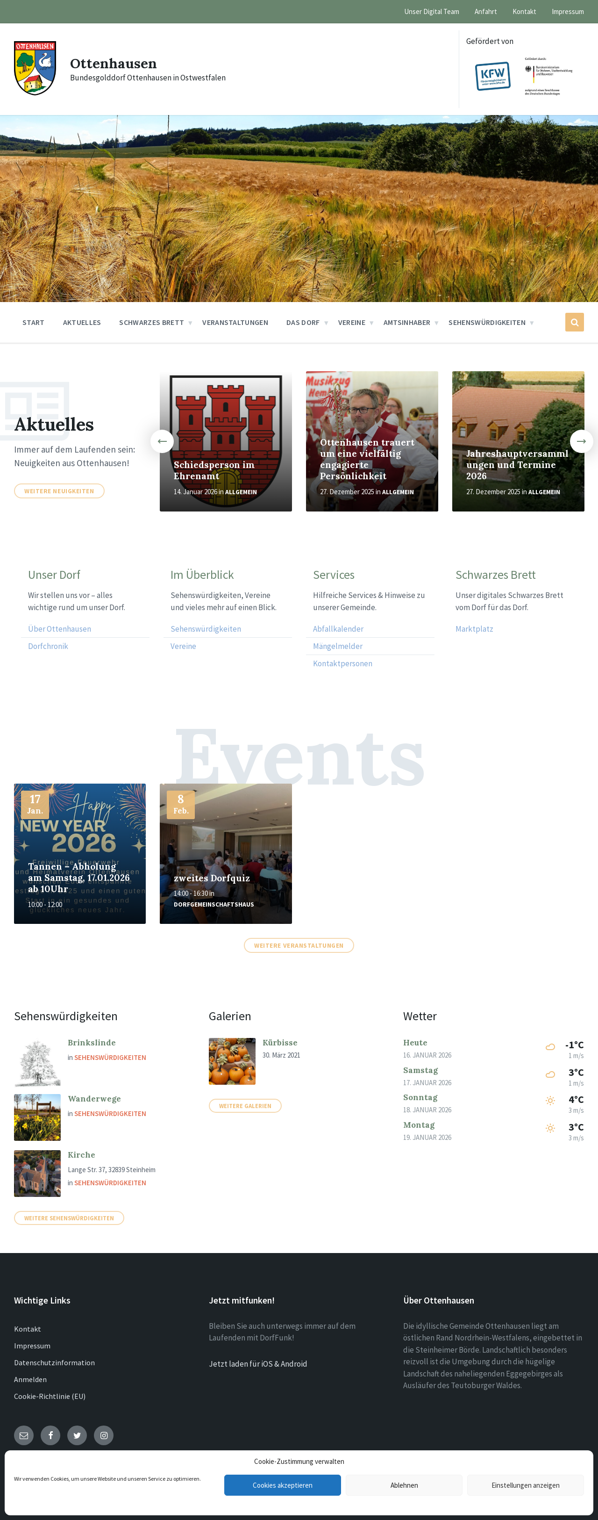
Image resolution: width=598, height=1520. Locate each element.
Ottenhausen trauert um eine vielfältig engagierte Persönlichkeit (367, 459)
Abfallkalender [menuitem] (338, 629)
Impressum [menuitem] (568, 11)
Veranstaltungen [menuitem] (235, 322)
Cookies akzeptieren (283, 1485)
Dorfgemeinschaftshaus (214, 904)
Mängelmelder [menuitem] (338, 646)
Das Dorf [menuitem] (303, 322)
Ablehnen (404, 1485)
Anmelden (30, 1379)
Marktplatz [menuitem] (474, 629)
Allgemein (241, 492)
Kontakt (27, 1328)
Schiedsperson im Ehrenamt (214, 470)
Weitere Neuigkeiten (59, 491)
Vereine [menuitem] (351, 322)
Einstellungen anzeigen (525, 1485)
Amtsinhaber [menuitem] (407, 322)
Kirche (81, 1155)
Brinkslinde (92, 1042)
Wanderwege (94, 1099)
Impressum (32, 1345)
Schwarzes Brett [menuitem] (151, 322)
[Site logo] (35, 92)
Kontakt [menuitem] (524, 11)
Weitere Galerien (245, 1105)
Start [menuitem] (33, 322)
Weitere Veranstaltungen (299, 945)
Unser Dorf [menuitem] (54, 575)
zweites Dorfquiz (212, 878)
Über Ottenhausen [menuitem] (59, 629)
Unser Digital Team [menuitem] (431, 11)
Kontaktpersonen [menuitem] (342, 663)
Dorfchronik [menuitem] (48, 646)
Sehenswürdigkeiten (110, 1057)
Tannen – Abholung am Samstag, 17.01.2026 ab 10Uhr (79, 877)
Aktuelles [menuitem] (82, 322)
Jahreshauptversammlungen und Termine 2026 (517, 465)
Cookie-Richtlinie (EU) (49, 1396)
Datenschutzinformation (54, 1362)
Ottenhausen (113, 63)
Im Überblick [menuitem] (202, 575)
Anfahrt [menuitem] (486, 11)
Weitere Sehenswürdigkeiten (69, 1218)
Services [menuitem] (334, 575)
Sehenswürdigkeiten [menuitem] (487, 322)
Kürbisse (280, 1042)
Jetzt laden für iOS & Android (258, 1364)
